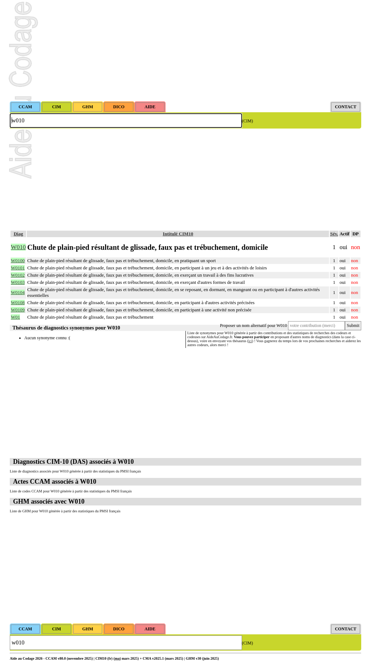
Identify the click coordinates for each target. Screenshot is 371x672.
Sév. (334, 233)
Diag (18, 233)
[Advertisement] (185, 50)
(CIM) (247, 120)
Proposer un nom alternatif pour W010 (253, 325)
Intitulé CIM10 (178, 233)
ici (250, 341)
